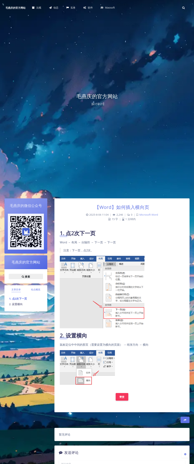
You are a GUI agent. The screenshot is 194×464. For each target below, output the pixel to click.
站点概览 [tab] (35, 289)
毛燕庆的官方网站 (16, 7)
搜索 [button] (26, 276)
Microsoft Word (148, 214)
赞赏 (122, 397)
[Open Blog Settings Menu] (185, 454)
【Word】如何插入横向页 (122, 207)
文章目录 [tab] (16, 289)
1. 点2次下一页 (18, 298)
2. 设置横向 (16, 304)
